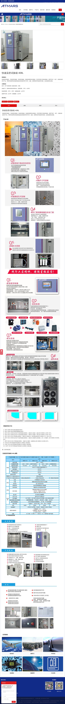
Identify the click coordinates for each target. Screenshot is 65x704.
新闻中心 (31, 9)
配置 (40, 105)
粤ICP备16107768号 (45, 698)
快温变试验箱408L (19, 24)
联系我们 (54, 9)
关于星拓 (26, 9)
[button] (62, 45)
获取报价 (16, 101)
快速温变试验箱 (12, 24)
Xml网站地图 (37, 698)
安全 (56, 105)
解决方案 (42, 9)
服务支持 (48, 9)
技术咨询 (10, 101)
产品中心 (37, 9)
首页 (20, 9)
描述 (9, 105)
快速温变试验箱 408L (10, 110)
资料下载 (5, 101)
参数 (25, 105)
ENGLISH (60, 2)
